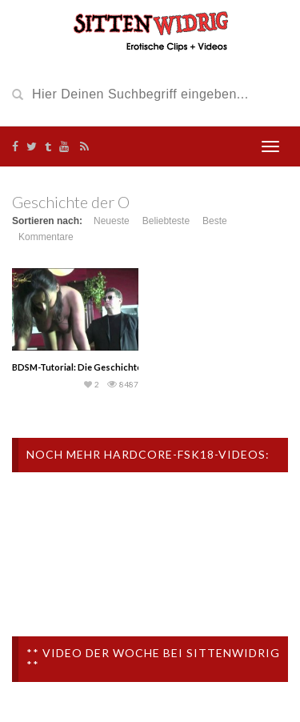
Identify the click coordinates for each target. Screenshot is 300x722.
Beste (214, 221)
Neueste (112, 221)
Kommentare (46, 237)
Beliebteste (166, 221)
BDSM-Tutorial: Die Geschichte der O (89, 367)
